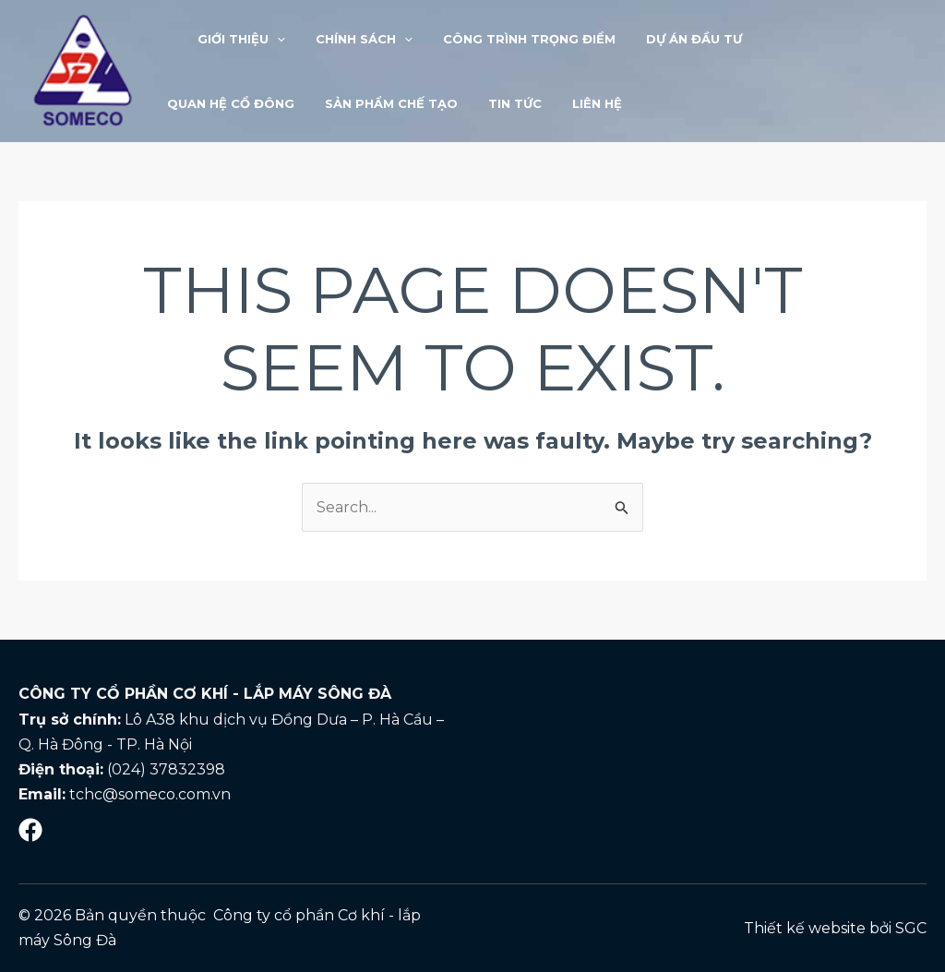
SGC (911, 928)
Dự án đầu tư (665, 38)
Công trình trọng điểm (507, 38)
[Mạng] (30, 830)
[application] (267, 38)
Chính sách (348, 38)
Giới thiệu (232, 38)
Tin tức (348, 103)
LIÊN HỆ (424, 103)
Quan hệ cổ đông (801, 38)
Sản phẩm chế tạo (230, 103)
